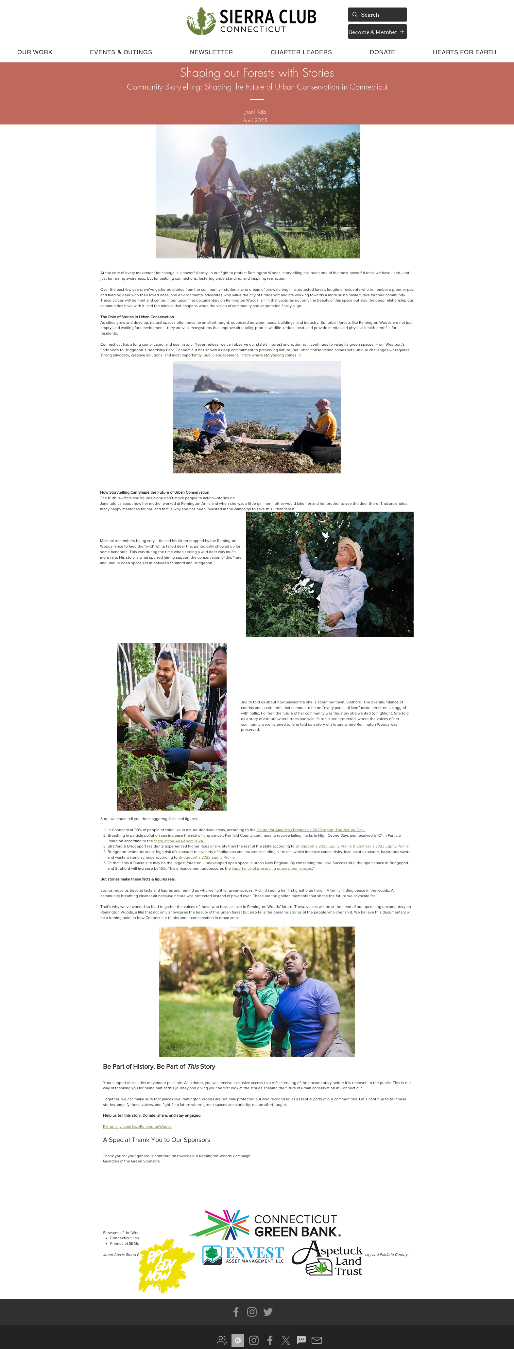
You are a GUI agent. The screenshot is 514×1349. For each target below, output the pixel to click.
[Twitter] (268, 1312)
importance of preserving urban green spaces (272, 868)
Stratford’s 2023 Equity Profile (382, 846)
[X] (286, 1340)
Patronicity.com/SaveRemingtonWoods (137, 1126)
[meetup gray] (237, 1340)
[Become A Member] (377, 31)
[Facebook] (236, 1312)
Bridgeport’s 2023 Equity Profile (324, 846)
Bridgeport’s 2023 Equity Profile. (208, 857)
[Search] (377, 15)
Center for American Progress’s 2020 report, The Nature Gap (310, 830)
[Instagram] (252, 1312)
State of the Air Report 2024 (178, 841)
